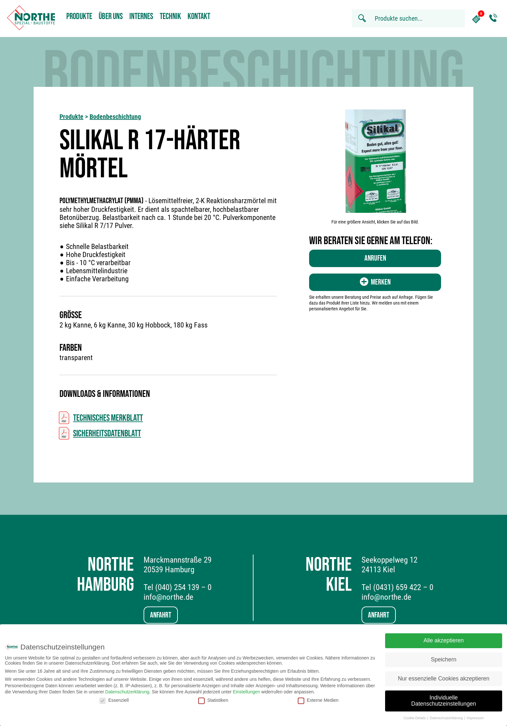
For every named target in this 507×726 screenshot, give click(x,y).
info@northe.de (168, 597)
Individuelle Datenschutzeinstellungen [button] (443, 697)
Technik (170, 17)
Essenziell (114, 697)
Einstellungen (246, 688)
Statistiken (213, 697)
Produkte (79, 17)
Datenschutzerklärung (127, 688)
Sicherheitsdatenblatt (107, 433)
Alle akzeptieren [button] (444, 637)
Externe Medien (318, 697)
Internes (141, 17)
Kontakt (199, 17)
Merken (375, 282)
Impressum (475, 715)
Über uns (111, 17)
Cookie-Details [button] (415, 715)
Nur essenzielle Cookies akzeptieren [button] (443, 675)
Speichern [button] (444, 656)
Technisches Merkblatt (108, 418)
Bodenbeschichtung (115, 116)
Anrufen (375, 258)
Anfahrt (160, 615)
